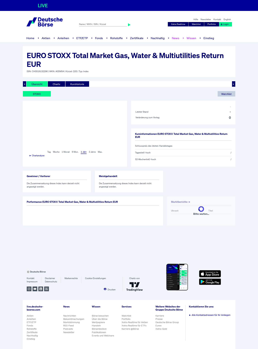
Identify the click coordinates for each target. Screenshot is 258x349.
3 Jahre (92, 151)
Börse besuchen (100, 315)
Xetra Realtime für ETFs (134, 325)
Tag (49, 151)
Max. (100, 151)
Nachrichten (69, 315)
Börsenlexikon (99, 328)
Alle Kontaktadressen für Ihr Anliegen (210, 315)
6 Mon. (75, 151)
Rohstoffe (116, 38)
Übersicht (37, 84)
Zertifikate (136, 38)
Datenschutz (51, 281)
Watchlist (196, 24)
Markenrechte (71, 278)
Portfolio (211, 24)
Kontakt (217, 19)
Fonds (99, 38)
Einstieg (208, 38)
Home (30, 38)
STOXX (37, 94)
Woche (56, 151)
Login (224, 24)
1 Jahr (84, 151)
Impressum (32, 281)
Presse (159, 319)
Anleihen (63, 38)
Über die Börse (99, 319)
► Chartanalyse (37, 155)
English (227, 19)
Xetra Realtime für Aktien (135, 322)
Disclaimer (50, 278)
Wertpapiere (98, 322)
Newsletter (206, 19)
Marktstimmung (71, 322)
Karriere (159, 315)
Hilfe (195, 19)
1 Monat (66, 151)
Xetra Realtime (178, 24)
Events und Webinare (103, 335)
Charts (56, 84)
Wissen (191, 38)
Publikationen (99, 332)
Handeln (96, 325)
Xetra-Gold (161, 328)
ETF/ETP (82, 38)
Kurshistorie (77, 84)
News (175, 38)
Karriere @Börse (130, 328)
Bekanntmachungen (73, 319)
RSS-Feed (68, 325)
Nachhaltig (158, 38)
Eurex (158, 325)
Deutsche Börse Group (167, 322)
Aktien (46, 38)
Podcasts (68, 328)
